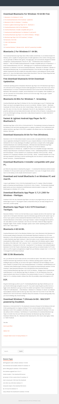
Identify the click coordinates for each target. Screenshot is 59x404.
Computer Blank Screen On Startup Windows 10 (15, 335)
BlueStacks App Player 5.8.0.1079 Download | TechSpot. (19, 37)
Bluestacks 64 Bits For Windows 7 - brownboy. (16, 22)
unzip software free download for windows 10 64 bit (16, 391)
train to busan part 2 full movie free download (14, 380)
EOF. (6, 45)
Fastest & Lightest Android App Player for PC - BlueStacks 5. (20, 25)
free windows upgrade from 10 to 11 (12, 371)
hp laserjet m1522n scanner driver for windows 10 (15, 377)
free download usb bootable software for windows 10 (16, 365)
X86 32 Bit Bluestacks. (10, 42)
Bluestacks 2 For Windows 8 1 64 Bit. (14, 17)
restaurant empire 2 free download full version (14, 386)
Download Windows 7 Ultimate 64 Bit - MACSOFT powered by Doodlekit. (23, 47)
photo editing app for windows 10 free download (15, 368)
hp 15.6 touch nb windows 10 (10, 388)
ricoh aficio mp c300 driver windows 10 (12, 383)
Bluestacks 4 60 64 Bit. (11, 40)
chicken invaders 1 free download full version (14, 374)
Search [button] (21, 351)
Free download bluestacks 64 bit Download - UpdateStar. (19, 19)
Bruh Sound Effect (7, 326)
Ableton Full (6, 331)
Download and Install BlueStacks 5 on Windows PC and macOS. (20, 32)
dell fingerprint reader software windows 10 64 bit (15, 362)
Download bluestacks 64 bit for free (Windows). (16, 27)
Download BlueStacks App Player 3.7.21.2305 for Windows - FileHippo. (22, 34)
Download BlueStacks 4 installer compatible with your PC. (19, 29)
